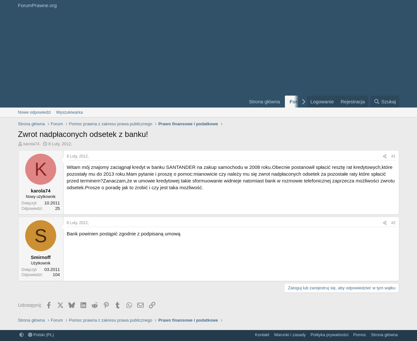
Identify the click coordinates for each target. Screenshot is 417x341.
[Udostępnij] (385, 156)
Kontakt (262, 334)
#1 (393, 156)
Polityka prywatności (329, 334)
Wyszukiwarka (69, 112)
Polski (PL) (41, 334)
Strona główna (264, 101)
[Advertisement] (128, 59)
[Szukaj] (384, 102)
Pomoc (359, 334)
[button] (21, 335)
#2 (393, 223)
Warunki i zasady (290, 334)
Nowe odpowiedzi (34, 112)
